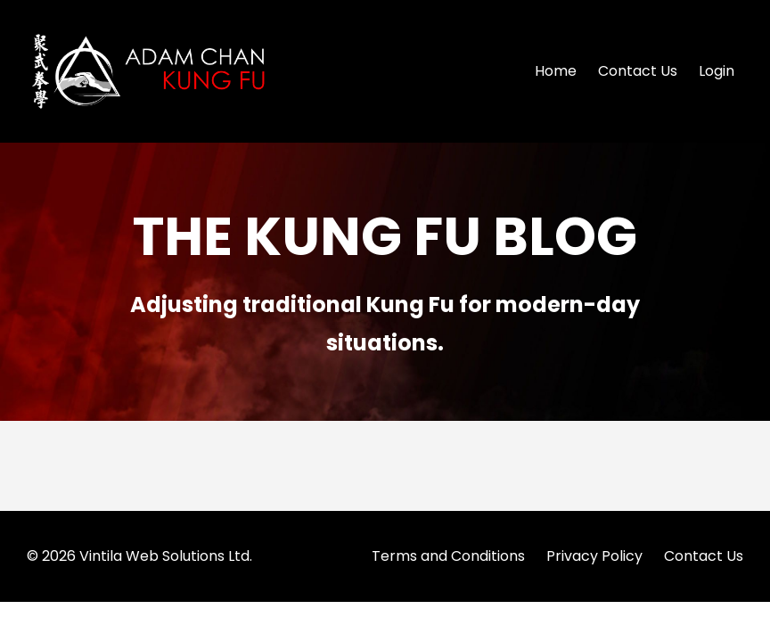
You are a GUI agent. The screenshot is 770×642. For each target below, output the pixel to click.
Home (556, 71)
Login (716, 71)
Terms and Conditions (448, 556)
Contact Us (637, 71)
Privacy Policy (594, 556)
